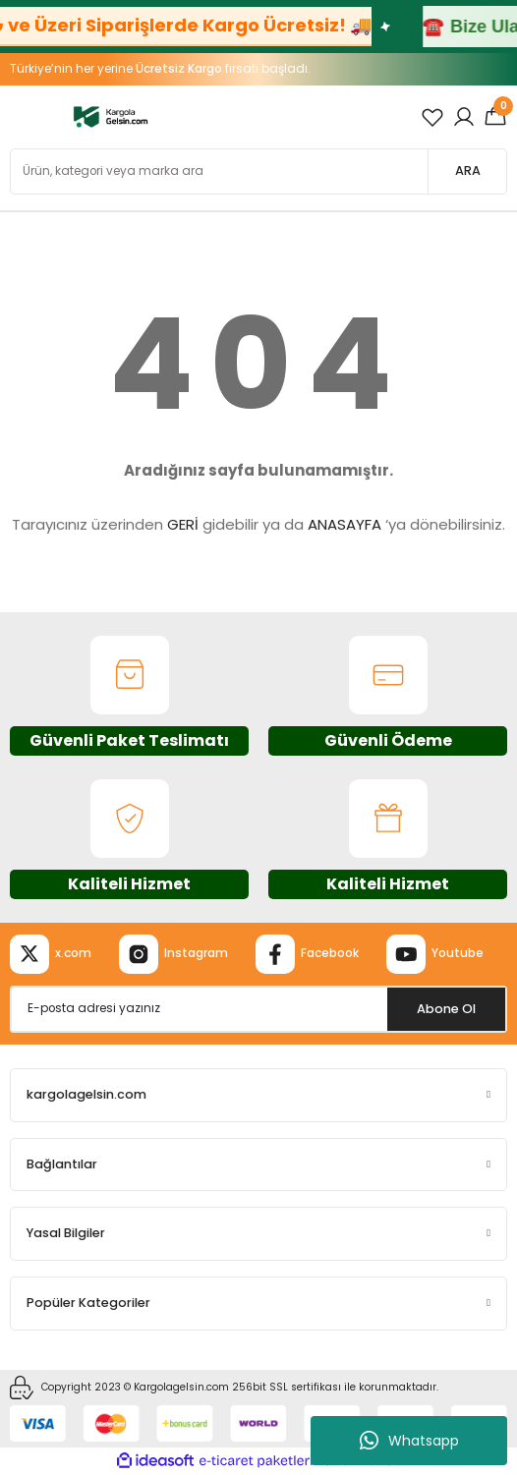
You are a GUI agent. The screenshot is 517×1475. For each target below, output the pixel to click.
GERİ (183, 524)
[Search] (258, 171)
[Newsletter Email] (258, 1009)
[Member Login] (464, 117)
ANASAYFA (344, 524)
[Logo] (110, 116)
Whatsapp (409, 1440)
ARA (468, 170)
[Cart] (495, 117)
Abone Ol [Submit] (446, 1008)
